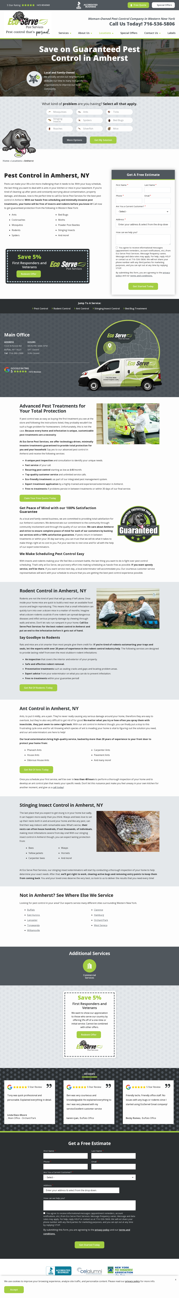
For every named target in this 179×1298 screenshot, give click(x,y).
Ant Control (82, 308)
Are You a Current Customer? (130, 206)
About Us (84, 33)
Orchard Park (101, 920)
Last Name (149, 185)
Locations (105, 33)
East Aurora (33, 915)
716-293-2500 (16, 353)
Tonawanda (33, 925)
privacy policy (102, 1229)
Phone (119, 195)
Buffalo (31, 909)
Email (146, 195)
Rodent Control (62, 308)
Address (120, 219)
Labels (172, 33)
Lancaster (32, 920)
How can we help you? (126, 232)
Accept (14, 1289)
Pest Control (41, 308)
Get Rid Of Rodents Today (38, 687)
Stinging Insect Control (107, 308)
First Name (121, 185)
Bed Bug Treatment (136, 308)
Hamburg (99, 915)
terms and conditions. (141, 275)
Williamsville (33, 930)
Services (64, 33)
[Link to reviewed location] (29, 1087)
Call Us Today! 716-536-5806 (142, 24)
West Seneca (100, 925)
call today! (58, 787)
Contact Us (151, 33)
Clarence (98, 909)
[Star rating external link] (28, 5)
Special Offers (128, 33)
